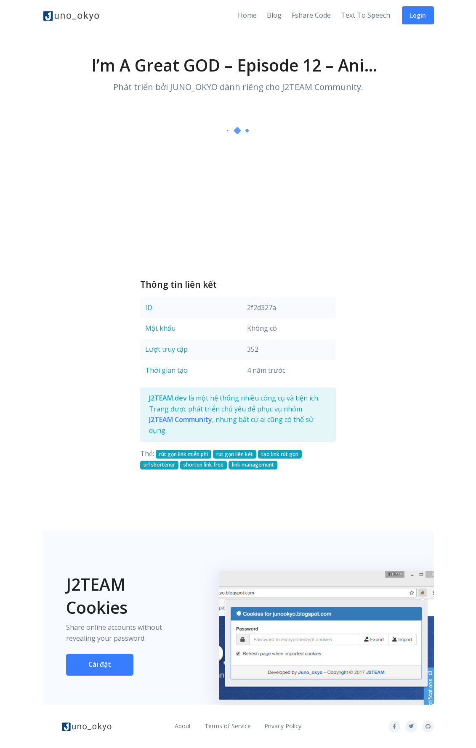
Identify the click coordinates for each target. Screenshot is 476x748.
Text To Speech (365, 15)
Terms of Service (228, 726)
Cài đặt (99, 664)
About (183, 726)
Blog (274, 15)
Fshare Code (311, 15)
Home (247, 15)
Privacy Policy (282, 726)
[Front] (71, 15)
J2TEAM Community (180, 419)
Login (418, 15)
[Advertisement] (238, 206)
